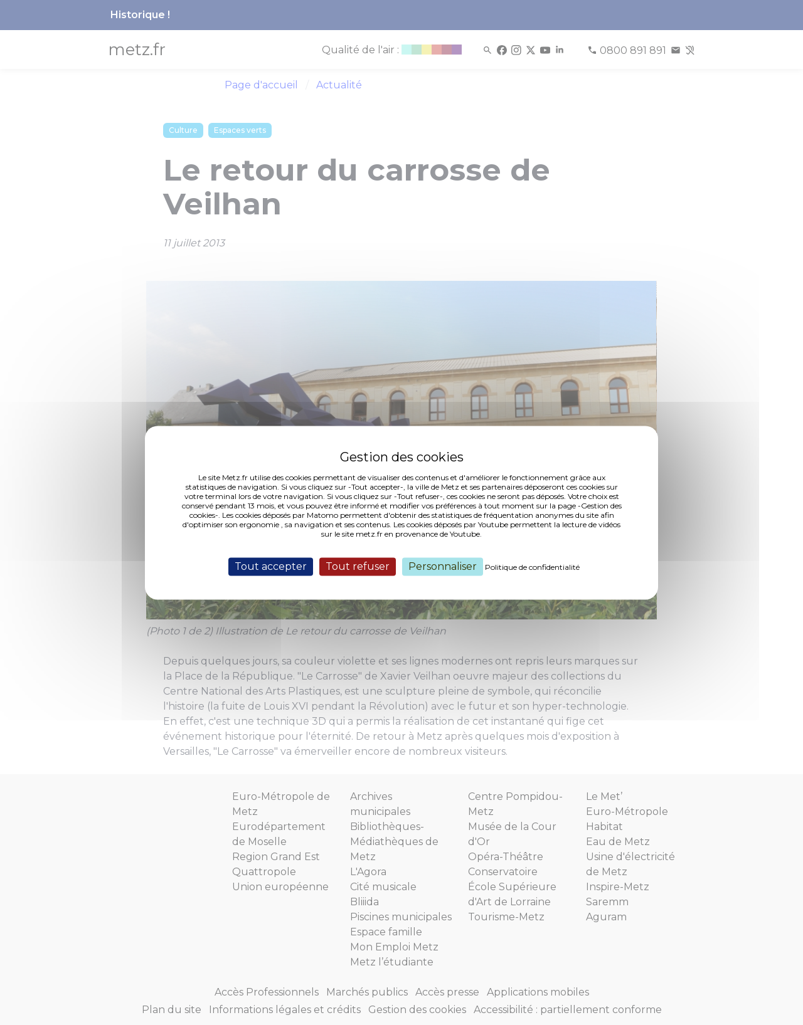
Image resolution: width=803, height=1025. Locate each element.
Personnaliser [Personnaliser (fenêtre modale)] (442, 566)
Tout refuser (358, 566)
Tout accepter (271, 566)
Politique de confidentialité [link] (532, 567)
